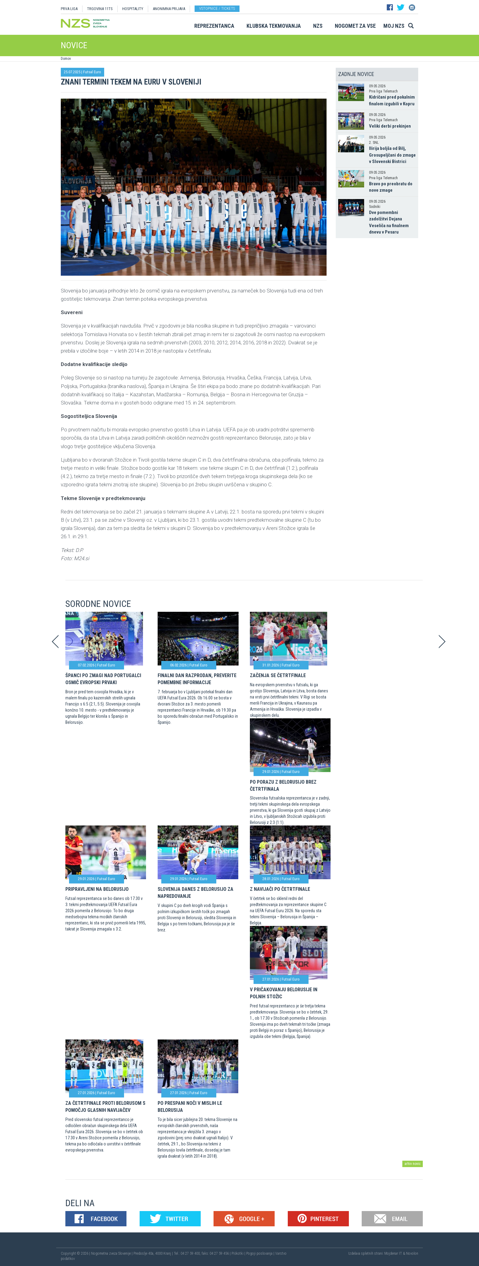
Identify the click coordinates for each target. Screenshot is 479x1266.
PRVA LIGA (69, 8)
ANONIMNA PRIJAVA (169, 8)
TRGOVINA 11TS (100, 8)
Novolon (412, 1253)
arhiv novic (412, 1164)
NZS (318, 26)
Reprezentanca (214, 26)
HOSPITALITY (132, 8)
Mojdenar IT (393, 1253)
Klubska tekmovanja (274, 26)
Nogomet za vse (355, 26)
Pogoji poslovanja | (260, 1253)
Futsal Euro (92, 72)
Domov (66, 58)
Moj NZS (393, 26)
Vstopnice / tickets (217, 8)
